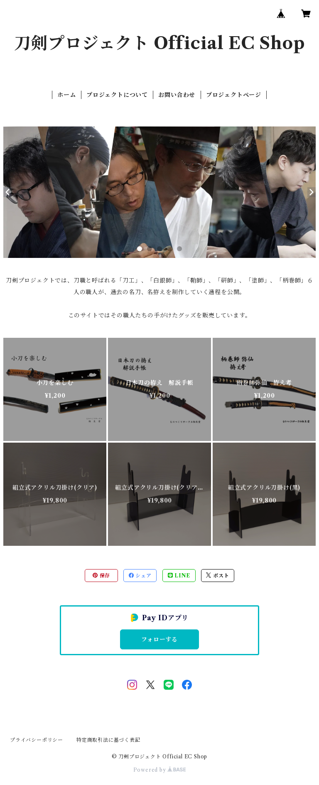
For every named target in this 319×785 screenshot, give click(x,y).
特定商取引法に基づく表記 (108, 740)
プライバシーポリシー (36, 740)
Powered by (159, 770)
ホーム (66, 95)
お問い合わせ (176, 95)
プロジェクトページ (233, 95)
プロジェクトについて (117, 95)
